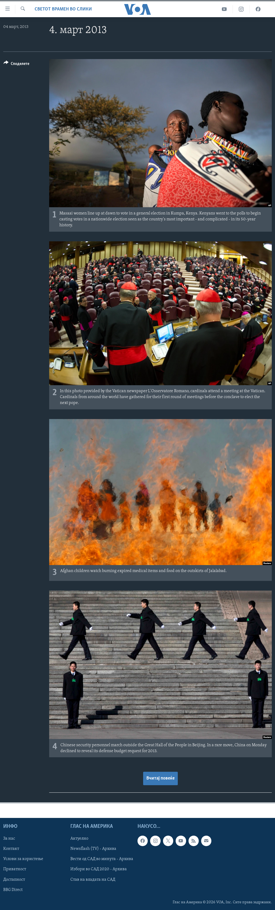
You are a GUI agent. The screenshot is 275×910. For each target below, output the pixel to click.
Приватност (14, 869)
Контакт (11, 849)
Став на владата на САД (92, 879)
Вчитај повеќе (160, 778)
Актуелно (79, 838)
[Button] (16, 64)
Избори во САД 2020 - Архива (98, 869)
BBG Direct (13, 889)
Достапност (14, 879)
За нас (9, 838)
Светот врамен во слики (63, 9)
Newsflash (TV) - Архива (93, 849)
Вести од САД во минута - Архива (101, 859)
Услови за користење (23, 859)
